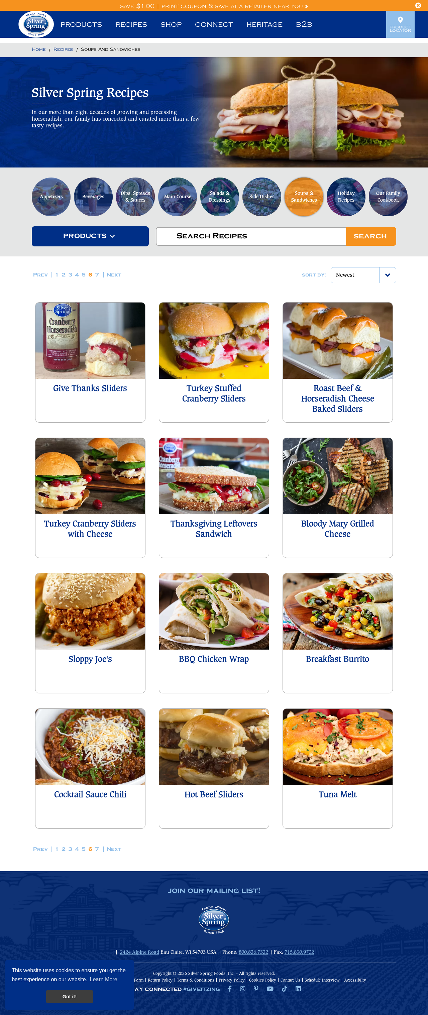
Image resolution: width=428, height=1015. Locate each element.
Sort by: (314, 275)
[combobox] (90, 236)
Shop (171, 24)
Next (114, 275)
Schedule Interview (322, 980)
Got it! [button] (70, 996)
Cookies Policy (262, 980)
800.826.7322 (253, 952)
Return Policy (160, 980)
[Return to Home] (38, 49)
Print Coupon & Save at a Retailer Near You (235, 6)
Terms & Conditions (195, 980)
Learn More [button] (103, 979)
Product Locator (400, 24)
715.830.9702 (299, 952)
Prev (40, 275)
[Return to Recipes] (63, 49)
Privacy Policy (232, 980)
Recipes (131, 24)
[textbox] (85, 236)
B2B (304, 24)
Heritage (264, 24)
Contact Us (290, 980)
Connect (214, 24)
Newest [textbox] (345, 275)
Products (81, 24)
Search (370, 236)
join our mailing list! (214, 891)
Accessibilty (355, 980)
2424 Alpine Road (139, 952)
